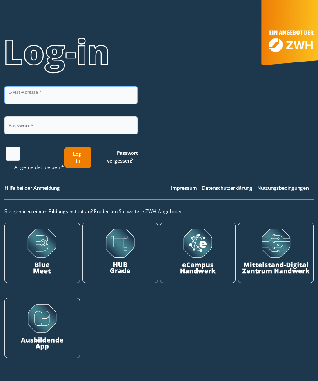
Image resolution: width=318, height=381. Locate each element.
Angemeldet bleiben (37, 167)
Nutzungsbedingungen (283, 188)
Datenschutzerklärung (227, 188)
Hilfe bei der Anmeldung (32, 188)
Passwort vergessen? (122, 156)
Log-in (77, 157)
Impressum (184, 188)
